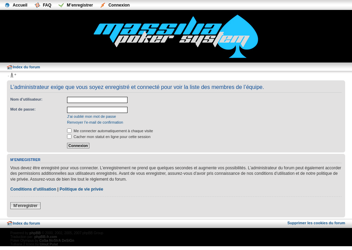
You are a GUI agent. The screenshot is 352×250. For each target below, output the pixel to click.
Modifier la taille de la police (12, 75)
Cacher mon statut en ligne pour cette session (109, 137)
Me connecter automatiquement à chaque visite (110, 131)
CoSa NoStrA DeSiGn (56, 240)
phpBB (35, 233)
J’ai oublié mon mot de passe (91, 116)
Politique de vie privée (81, 189)
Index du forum (26, 67)
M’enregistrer (25, 205)
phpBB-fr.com (45, 237)
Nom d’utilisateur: (26, 99)
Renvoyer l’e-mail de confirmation (95, 122)
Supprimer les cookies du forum (316, 223)
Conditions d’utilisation (33, 189)
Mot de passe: (22, 109)
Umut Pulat (49, 244)
